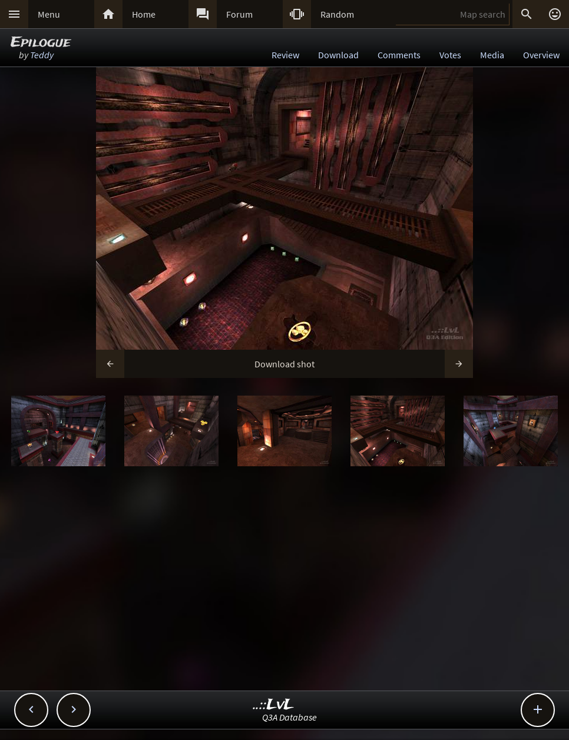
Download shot (284, 364)
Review (285, 55)
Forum (239, 14)
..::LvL (273, 705)
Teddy (42, 55)
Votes (450, 55)
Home (144, 14)
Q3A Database (289, 717)
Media (492, 55)
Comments (399, 55)
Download (338, 55)
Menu (49, 14)
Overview (541, 55)
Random (337, 14)
